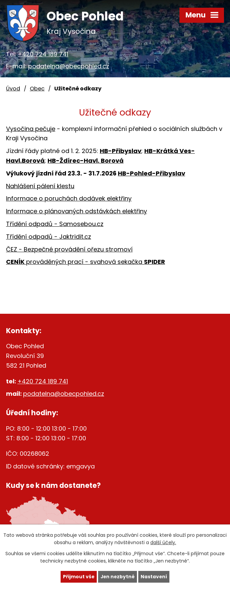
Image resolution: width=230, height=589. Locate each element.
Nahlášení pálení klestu (40, 186)
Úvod (13, 88)
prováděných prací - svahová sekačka (85, 261)
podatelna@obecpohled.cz (68, 66)
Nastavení (154, 576)
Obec (37, 88)
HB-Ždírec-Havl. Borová (86, 160)
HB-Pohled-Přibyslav (151, 173)
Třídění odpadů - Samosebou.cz (54, 224)
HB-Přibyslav (120, 151)
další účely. (163, 542)
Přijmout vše (78, 576)
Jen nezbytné (117, 576)
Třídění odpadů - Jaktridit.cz (48, 236)
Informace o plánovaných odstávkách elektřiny (76, 211)
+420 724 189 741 (43, 54)
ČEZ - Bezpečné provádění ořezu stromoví (69, 249)
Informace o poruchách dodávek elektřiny (69, 198)
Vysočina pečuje (30, 129)
